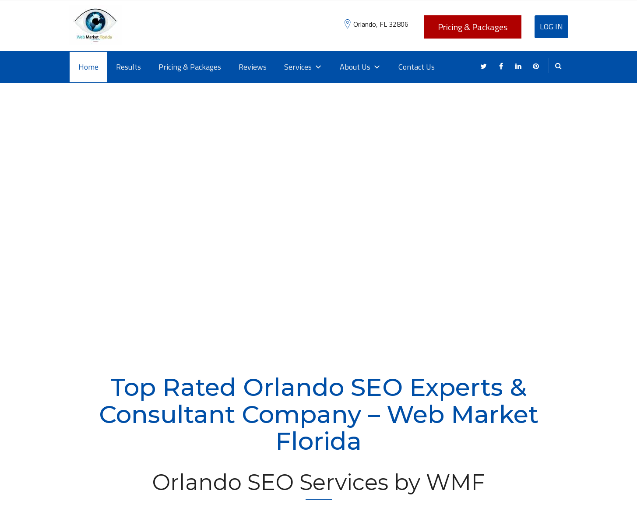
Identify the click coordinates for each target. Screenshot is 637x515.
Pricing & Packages (472, 27)
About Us (360, 67)
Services (303, 67)
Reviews (253, 67)
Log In (551, 26)
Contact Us (416, 67)
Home (88, 67)
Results (128, 67)
